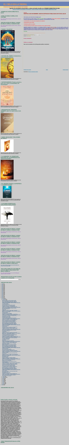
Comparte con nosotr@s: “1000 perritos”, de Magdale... (10, 350)
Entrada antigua (65, 69)
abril (3, 381)
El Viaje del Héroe (4, 326)
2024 (2, 285)
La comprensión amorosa (5, 339)
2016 (2, 292)
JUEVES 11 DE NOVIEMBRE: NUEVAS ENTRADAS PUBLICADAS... (11, 351)
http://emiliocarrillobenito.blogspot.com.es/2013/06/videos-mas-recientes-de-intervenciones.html (10, 265)
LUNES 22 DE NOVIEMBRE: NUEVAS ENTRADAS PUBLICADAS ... (11, 318)
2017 (2, 291)
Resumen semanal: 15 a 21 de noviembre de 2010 (9, 322)
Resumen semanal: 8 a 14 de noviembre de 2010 (9, 345)
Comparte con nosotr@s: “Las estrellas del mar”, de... (9, 306)
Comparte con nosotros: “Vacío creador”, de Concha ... (10, 310)
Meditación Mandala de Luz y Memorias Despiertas (9, 344)
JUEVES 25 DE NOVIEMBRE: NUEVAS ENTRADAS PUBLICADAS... (11, 307)
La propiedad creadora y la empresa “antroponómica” (9, 366)
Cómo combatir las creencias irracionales (8, 335)
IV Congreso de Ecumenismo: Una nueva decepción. (9, 334)
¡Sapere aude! (4, 309)
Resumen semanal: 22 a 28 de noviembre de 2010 (9, 300)
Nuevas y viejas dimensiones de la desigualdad (8, 320)
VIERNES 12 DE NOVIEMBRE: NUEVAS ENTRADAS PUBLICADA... (11, 347)
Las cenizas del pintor (5, 303)
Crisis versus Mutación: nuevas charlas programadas (9, 337)
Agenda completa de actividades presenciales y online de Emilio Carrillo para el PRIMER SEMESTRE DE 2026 (34, 9)
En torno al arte (4, 353)
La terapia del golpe (5, 312)
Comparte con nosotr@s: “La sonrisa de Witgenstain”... (10, 319)
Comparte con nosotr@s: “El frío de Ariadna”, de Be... (9, 342)
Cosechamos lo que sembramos (6, 375)
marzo (3, 382)
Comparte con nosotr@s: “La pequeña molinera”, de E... (10, 358)
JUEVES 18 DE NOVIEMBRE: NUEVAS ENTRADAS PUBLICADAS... (11, 329)
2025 (2, 284)
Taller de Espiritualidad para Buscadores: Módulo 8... (9, 301)
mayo (3, 380)
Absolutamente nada (5, 356)
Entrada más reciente (27, 69)
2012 (2, 296)
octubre (3, 376)
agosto (3, 378)
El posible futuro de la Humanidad (7, 313)
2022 (2, 287)
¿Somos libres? (4, 331)
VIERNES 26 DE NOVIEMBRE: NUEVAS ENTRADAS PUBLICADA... (11, 302)
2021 (2, 288)
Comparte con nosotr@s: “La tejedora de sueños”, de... (10, 336)
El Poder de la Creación (5, 325)
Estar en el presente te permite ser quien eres (8, 359)
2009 (2, 384)
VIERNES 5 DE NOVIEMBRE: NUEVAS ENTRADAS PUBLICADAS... (11, 369)
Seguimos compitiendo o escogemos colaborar (8, 357)
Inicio (47, 69)
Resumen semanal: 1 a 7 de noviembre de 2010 (8, 367)
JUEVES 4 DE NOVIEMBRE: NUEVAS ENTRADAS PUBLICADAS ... (11, 374)
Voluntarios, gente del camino (6, 317)
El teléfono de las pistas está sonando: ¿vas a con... (9, 361)
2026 (2, 283)
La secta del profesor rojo (5, 304)
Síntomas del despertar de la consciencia (8, 340)
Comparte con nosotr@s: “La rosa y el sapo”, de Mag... (10, 328)
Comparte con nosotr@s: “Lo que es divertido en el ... (9, 373)
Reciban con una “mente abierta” (6, 360)
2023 (2, 286)
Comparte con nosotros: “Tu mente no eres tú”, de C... (9, 332)
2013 (2, 295)
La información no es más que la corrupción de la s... (9, 315)
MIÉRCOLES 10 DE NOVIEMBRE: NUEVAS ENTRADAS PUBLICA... (11, 355)
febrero (3, 383)
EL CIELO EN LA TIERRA (15, 4)
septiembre (4, 377)
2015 (2, 293)
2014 (2, 294)
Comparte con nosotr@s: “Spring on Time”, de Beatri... (10, 363)
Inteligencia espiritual (5, 352)
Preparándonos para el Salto (6, 316)
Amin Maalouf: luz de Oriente (6, 372)
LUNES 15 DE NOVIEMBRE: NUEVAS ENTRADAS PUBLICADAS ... (11, 341)
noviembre (4, 299)
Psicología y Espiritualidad (6, 338)
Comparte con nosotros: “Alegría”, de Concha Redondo (10, 354)
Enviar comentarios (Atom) (33, 71)
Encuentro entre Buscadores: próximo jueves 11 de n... (10, 364)
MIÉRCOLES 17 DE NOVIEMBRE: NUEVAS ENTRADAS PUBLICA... (11, 333)
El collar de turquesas (5, 348)
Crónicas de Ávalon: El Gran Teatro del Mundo (8, 321)
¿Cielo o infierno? (4, 370)
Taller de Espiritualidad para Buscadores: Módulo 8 (9, 323)
